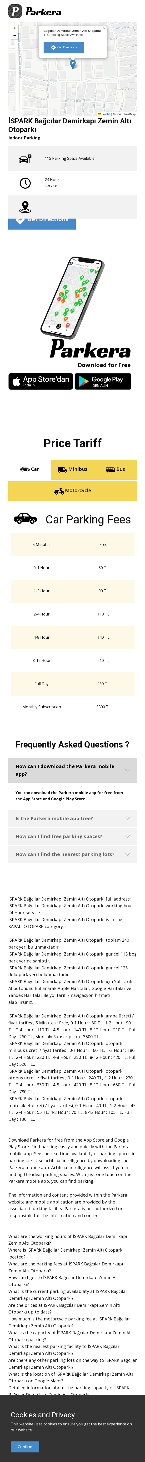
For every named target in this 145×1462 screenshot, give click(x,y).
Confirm (25, 1446)
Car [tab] (29, 469)
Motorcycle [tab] (72, 490)
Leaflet (104, 114)
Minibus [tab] (72, 469)
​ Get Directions (64, 47)
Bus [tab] (115, 469)
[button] (73, 64)
